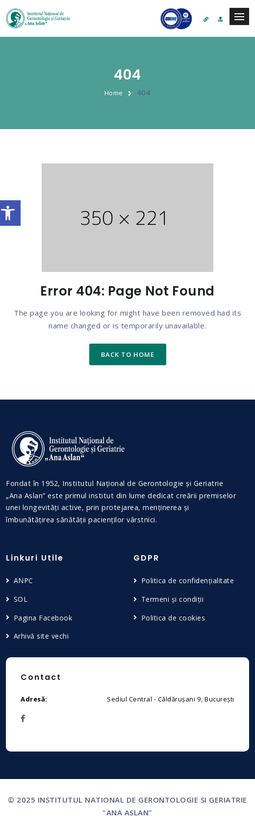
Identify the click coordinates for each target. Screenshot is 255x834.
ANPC (23, 580)
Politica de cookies (173, 617)
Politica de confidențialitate (187, 580)
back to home (127, 354)
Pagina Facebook (43, 617)
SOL (21, 599)
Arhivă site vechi (41, 636)
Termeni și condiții (172, 599)
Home (113, 92)
